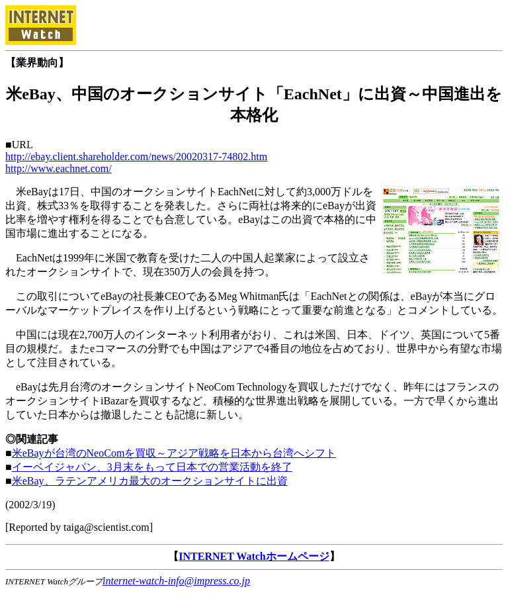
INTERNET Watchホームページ (254, 556)
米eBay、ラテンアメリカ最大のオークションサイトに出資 (150, 480)
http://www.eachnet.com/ (58, 168)
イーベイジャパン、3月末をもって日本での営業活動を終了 (152, 467)
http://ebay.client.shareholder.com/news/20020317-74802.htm (136, 156)
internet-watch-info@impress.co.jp (176, 580)
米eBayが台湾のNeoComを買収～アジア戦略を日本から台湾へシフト (174, 453)
